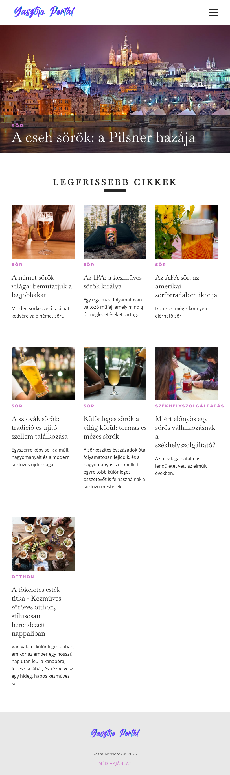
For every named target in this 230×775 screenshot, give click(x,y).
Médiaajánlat (115, 763)
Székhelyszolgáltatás (189, 406)
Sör (18, 125)
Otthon (23, 576)
